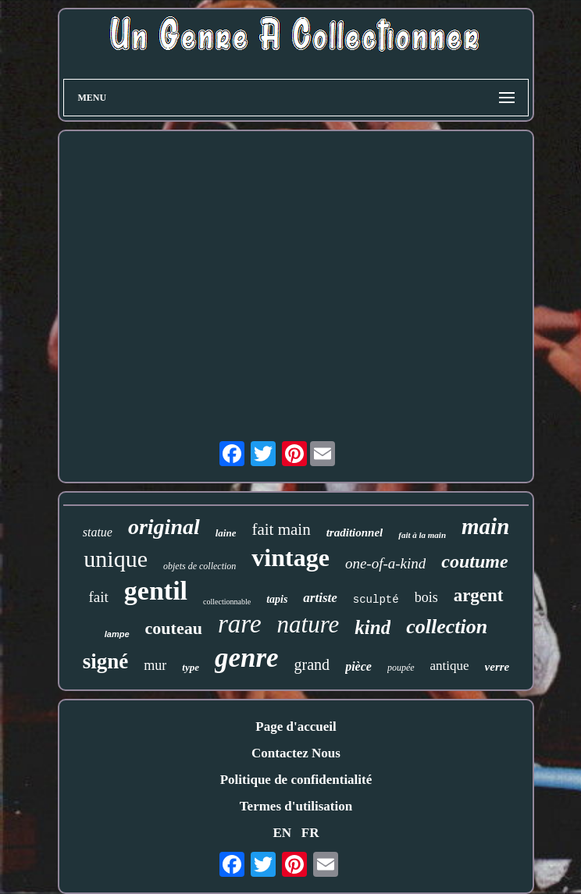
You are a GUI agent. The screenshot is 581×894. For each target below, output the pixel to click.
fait (98, 597)
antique (449, 665)
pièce (358, 666)
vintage (290, 557)
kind (372, 627)
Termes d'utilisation (296, 806)
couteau (173, 628)
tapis (276, 599)
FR (310, 832)
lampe (117, 634)
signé (106, 661)
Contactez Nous (295, 753)
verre (497, 667)
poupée (401, 667)
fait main (280, 529)
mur (155, 665)
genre (247, 658)
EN (282, 832)
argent (479, 595)
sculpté (376, 599)
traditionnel (354, 532)
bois (426, 597)
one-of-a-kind (385, 563)
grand (312, 664)
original (164, 527)
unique (116, 559)
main (485, 526)
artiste (320, 597)
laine (226, 533)
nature (308, 624)
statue (97, 532)
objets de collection (199, 566)
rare (240, 624)
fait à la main (422, 535)
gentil (155, 590)
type (190, 667)
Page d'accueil (295, 726)
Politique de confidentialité (296, 779)
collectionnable (227, 601)
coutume (474, 561)
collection (446, 626)
